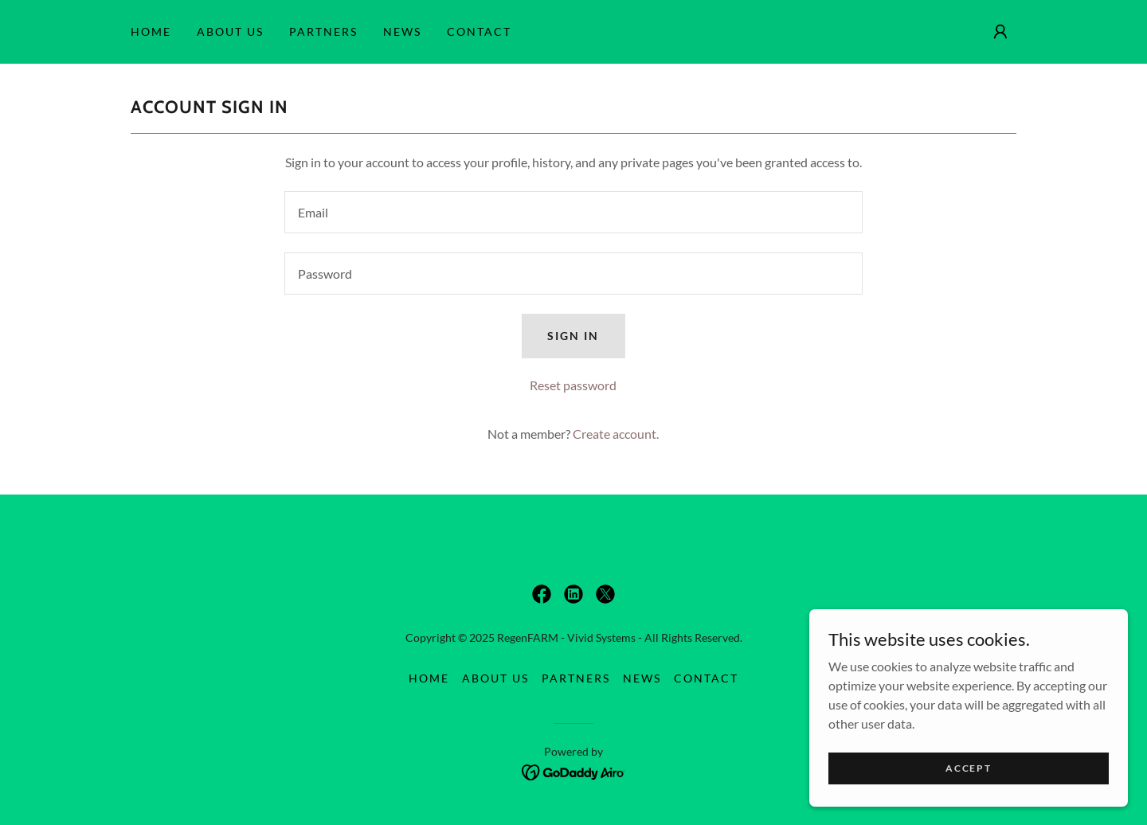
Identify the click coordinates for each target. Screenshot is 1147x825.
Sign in (573, 335)
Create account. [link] (616, 433)
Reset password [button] (573, 385)
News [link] (402, 31)
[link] (542, 594)
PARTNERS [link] (323, 31)
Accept (968, 778)
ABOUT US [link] (230, 31)
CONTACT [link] (479, 31)
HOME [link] (151, 31)
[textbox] (573, 212)
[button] (1000, 32)
